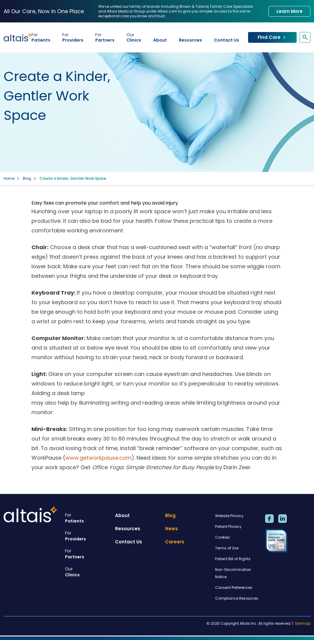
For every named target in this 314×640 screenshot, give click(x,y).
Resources (190, 40)
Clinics (133, 37)
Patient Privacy (228, 526)
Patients (40, 37)
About (160, 40)
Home (9, 178)
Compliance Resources (236, 598)
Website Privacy (229, 515)
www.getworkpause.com (98, 457)
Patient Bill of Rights (232, 558)
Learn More (290, 11)
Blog (27, 178)
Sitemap (302, 623)
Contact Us (226, 40)
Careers (174, 542)
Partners (104, 37)
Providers (72, 37)
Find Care (272, 37)
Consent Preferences (233, 587)
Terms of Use (226, 548)
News (171, 528)
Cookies (222, 537)
